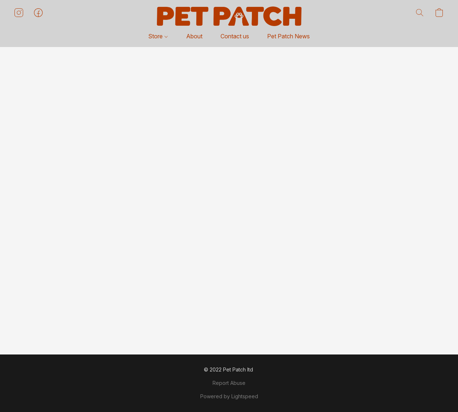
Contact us (235, 36)
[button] (229, 16)
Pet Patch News (288, 36)
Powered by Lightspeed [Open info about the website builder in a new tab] (229, 396)
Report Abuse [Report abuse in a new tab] (229, 383)
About (194, 36)
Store (157, 36)
